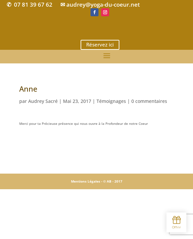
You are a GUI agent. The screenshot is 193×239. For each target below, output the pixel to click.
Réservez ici (100, 44)
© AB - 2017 (112, 181)
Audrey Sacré (43, 101)
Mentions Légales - (87, 181)
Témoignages (111, 101)
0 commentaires (149, 101)
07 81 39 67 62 (33, 4)
